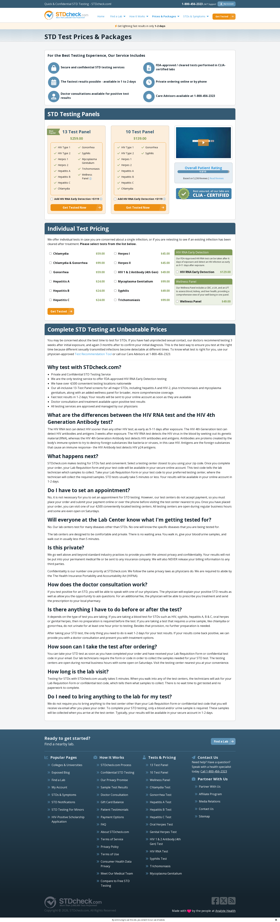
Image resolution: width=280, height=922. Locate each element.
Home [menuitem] (100, 16)
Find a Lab (58, 780)
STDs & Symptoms (64, 795)
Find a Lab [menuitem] (116, 16)
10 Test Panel (159, 772)
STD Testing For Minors (68, 810)
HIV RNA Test (159, 851)
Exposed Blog (61, 772)
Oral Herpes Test (161, 824)
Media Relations (209, 801)
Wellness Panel (160, 780)
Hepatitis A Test (160, 802)
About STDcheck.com (115, 832)
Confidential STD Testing (117, 772)
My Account (59, 787)
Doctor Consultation (114, 795)
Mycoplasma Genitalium (166, 873)
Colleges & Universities (67, 765)
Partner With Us (210, 787)
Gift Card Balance (112, 802)
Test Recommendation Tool (93, 354)
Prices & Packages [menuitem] (164, 16)
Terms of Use (110, 854)
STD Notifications (63, 802)
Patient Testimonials (114, 810)
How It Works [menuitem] (137, 16)
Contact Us (206, 809)
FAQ (103, 824)
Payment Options (112, 817)
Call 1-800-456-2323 (214, 771)
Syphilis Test (158, 859)
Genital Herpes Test (163, 832)
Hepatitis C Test (160, 817)
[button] (203, 142)
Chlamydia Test (160, 787)
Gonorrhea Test (160, 795)
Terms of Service (112, 839)
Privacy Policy (110, 847)
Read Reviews (217, 178)
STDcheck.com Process (116, 765)
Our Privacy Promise (114, 780)
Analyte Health (225, 911)
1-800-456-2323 (199, 4)
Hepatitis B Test (160, 810)
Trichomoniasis (160, 866)
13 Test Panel (159, 765)
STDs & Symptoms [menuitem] (194, 16)
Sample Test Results (114, 787)
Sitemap (204, 816)
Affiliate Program (210, 794)
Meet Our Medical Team (117, 873)
